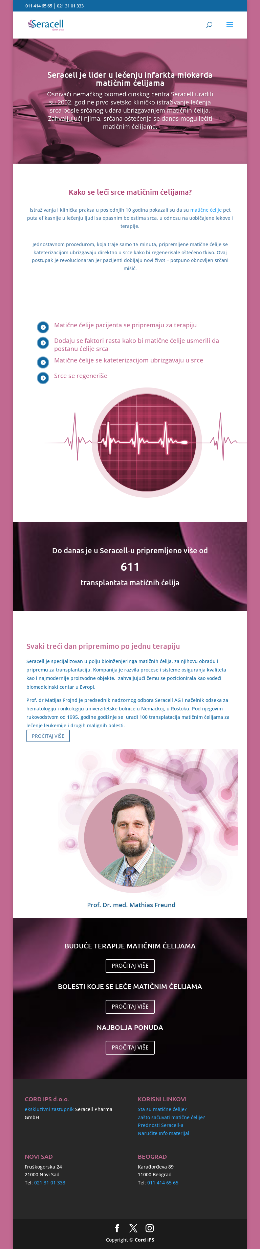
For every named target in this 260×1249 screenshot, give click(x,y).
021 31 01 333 (70, 6)
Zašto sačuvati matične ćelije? (171, 1117)
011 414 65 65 (38, 6)
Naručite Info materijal (163, 1133)
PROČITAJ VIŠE (48, 736)
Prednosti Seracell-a (160, 1125)
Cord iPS (144, 1239)
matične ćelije (206, 210)
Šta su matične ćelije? (162, 1109)
